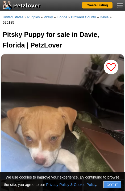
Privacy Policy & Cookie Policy (71, 185)
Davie (104, 17)
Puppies (33, 17)
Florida (62, 17)
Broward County (83, 17)
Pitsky (48, 17)
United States (13, 17)
